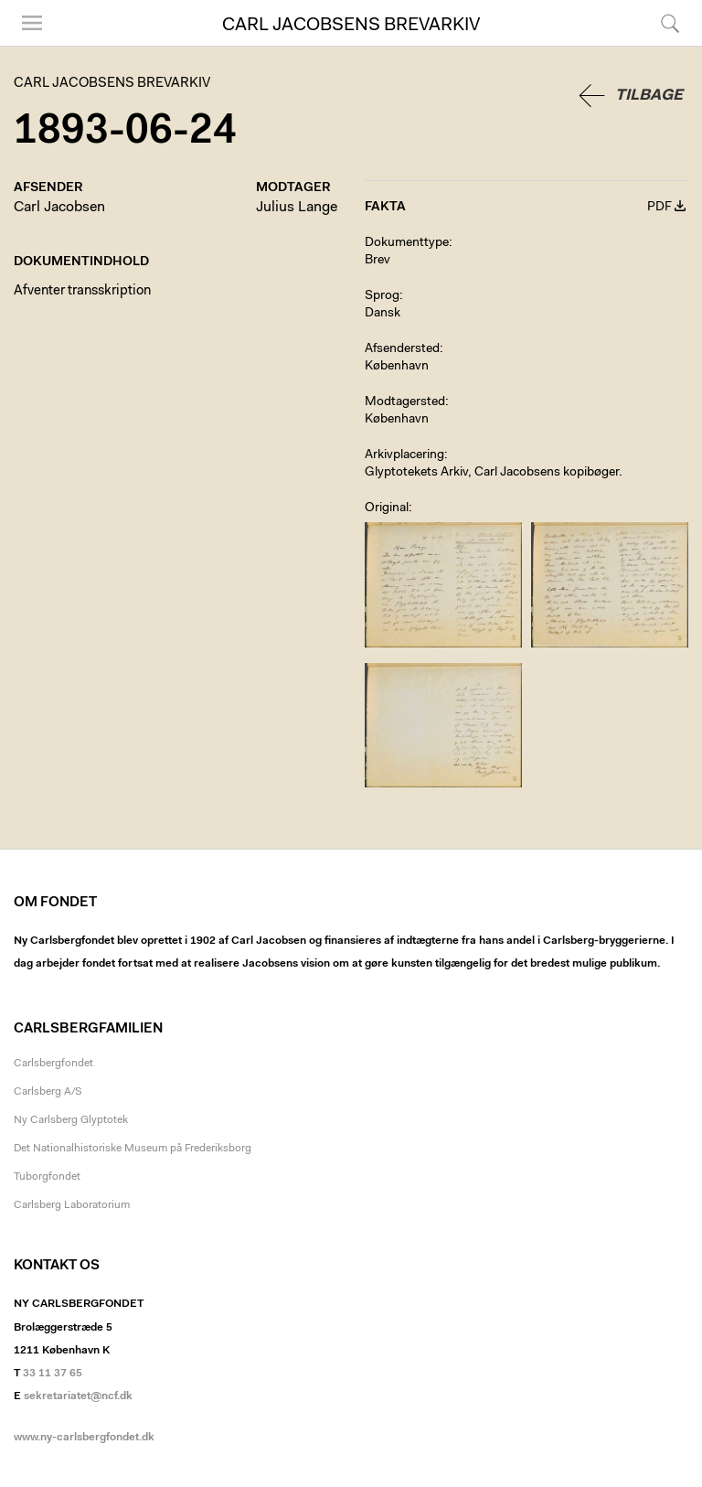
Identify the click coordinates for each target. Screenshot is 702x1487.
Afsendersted (402, 349)
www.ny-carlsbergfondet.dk (84, 1437)
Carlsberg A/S (48, 1091)
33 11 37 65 (52, 1373)
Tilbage (649, 95)
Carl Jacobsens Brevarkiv (351, 25)
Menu (32, 23)
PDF (659, 207)
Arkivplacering (404, 455)
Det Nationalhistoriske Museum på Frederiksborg (132, 1148)
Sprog (382, 296)
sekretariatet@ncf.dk (78, 1396)
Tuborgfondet (47, 1176)
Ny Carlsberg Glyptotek (71, 1120)
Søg (670, 23)
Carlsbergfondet (53, 1063)
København (397, 366)
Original (387, 508)
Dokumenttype (407, 243)
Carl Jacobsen (59, 207)
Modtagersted (405, 402)
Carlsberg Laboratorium (72, 1205)
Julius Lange (296, 207)
